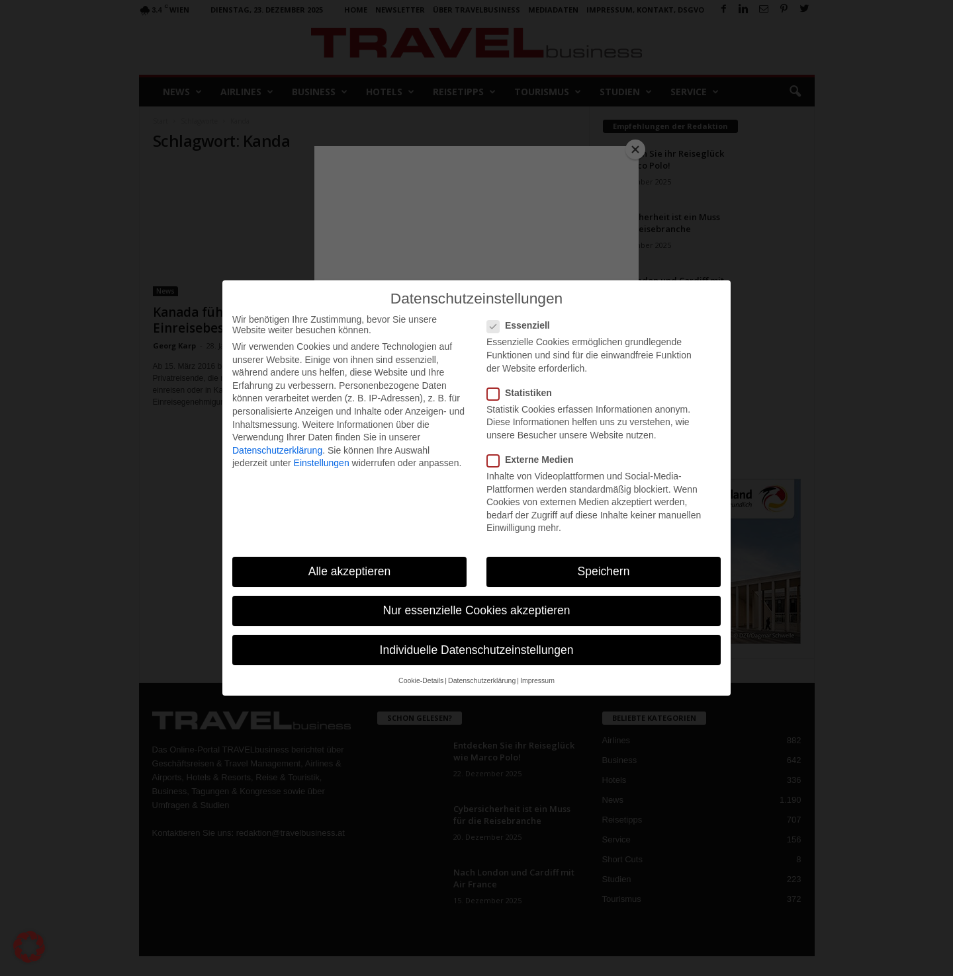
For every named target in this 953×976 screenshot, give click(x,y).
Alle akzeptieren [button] (349, 571)
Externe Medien (534, 459)
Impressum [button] (537, 680)
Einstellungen (321, 463)
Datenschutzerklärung (277, 450)
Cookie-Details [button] (420, 680)
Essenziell (522, 325)
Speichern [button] (604, 571)
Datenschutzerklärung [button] (482, 680)
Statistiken (523, 392)
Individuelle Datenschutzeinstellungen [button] (477, 650)
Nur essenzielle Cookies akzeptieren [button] (476, 610)
